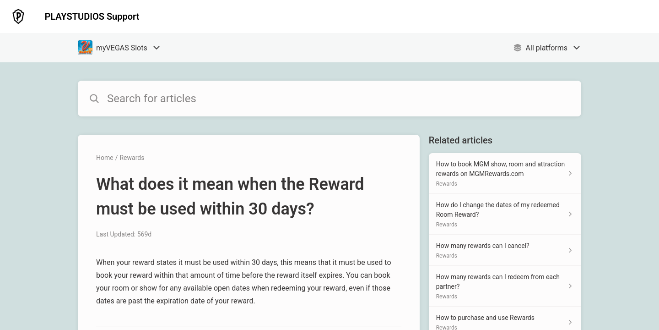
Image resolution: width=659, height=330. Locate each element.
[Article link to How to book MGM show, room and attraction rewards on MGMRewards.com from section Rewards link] (505, 173)
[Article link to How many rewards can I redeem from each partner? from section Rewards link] (505, 286)
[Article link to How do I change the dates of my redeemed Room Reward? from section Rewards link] (505, 214)
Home (104, 157)
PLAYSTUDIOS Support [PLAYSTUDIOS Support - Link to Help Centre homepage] (91, 16)
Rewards (131, 157)
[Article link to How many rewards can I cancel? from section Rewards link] (505, 250)
